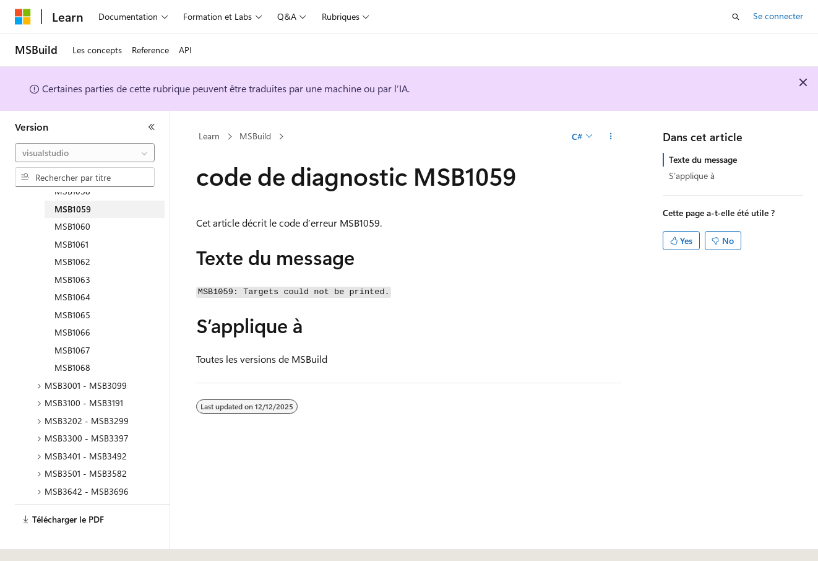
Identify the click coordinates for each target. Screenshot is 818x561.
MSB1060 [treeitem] (72, 226)
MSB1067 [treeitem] (72, 350)
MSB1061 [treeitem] (71, 244)
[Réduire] (152, 127)
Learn (209, 136)
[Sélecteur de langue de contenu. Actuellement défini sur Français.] (43, 540)
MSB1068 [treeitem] (72, 367)
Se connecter (778, 16)
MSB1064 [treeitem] (72, 297)
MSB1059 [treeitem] (72, 209)
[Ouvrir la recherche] (735, 17)
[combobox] (85, 153)
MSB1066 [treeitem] (72, 332)
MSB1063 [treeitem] (72, 279)
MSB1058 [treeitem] (72, 191)
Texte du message (703, 159)
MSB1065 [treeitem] (72, 315)
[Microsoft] (23, 17)
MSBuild (255, 136)
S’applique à (692, 175)
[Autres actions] (611, 137)
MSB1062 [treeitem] (72, 261)
